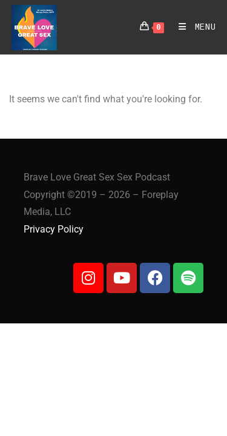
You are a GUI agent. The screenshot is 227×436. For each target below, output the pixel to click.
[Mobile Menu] (192, 27)
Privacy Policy (54, 229)
